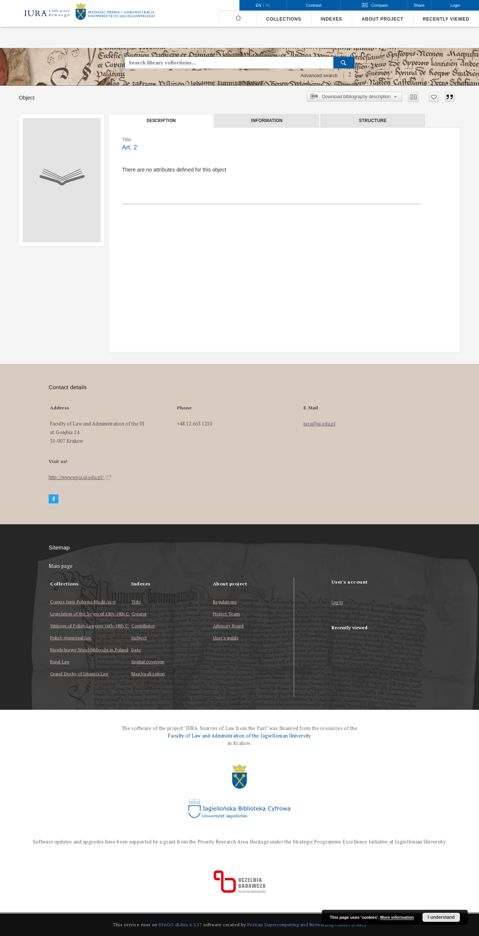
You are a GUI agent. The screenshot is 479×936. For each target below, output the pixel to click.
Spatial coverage (148, 661)
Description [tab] (161, 120)
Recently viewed (446, 19)
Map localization (148, 673)
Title (136, 602)
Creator (139, 614)
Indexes (331, 19)
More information (397, 917)
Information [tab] (267, 120)
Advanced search (319, 75)
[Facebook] (53, 499)
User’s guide (226, 637)
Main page (61, 566)
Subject (139, 637)
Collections (283, 19)
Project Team (226, 614)
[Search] (344, 63)
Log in (338, 602)
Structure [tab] (373, 120)
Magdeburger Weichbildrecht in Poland (89, 649)
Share (419, 5)
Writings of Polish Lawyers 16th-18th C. (89, 625)
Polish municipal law (70, 637)
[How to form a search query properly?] (350, 75)
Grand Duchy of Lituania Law (79, 673)
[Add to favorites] (434, 97)
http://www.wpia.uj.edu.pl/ (80, 477)
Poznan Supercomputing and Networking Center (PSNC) (306, 924)
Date (136, 649)
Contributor (143, 625)
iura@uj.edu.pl (319, 424)
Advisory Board (228, 625)
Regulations (225, 602)
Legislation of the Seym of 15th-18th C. (90, 614)
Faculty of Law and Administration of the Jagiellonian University (239, 736)
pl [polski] (268, 5)
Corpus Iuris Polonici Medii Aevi (83, 602)
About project (382, 19)
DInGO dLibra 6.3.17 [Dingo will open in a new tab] (180, 924)
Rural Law (60, 661)
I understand (441, 917)
